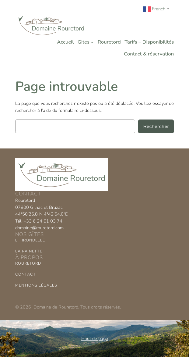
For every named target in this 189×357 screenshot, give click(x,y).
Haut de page (94, 338)
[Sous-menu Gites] (92, 42)
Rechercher (156, 126)
